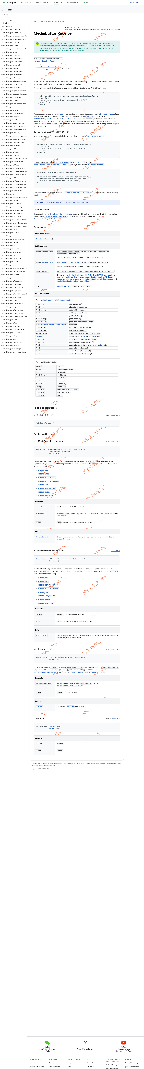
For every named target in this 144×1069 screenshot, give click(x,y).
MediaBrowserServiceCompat (68, 119)
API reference (8, 10)
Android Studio (134, 2)
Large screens (72, 1063)
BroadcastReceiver (49, 61)
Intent (104, 271)
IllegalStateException (50, 124)
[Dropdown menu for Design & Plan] (48, 2)
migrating (60, 48)
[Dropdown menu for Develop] (62, 2)
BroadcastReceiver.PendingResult (54, 325)
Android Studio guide (113, 1065)
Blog (87, 2)
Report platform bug (131, 1063)
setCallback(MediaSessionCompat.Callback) (74, 281)
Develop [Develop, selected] (56, 2)
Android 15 (90, 1063)
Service (60, 114)
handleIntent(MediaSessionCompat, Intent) (51, 165)
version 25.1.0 (115, 441)
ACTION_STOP (43, 485)
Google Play (71, 2)
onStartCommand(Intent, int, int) (70, 162)
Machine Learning (54, 1066)
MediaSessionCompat (106, 114)
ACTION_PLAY (43, 470)
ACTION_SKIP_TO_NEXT (46, 478)
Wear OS (70, 1066)
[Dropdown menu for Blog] (91, 2)
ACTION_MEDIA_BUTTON (42, 119)
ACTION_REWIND (44, 492)
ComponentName (103, 252)
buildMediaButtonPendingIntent (69, 252)
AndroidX (53, 46)
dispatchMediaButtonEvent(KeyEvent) (99, 277)
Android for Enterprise (37, 1066)
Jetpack (70, 46)
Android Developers (39, 21)
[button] (13, 29)
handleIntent (62, 271)
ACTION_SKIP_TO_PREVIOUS (48, 481)
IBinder (39, 336)
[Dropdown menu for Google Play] (78, 2)
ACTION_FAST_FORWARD (46, 488)
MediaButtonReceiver (44, 239)
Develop (50, 21)
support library (69, 43)
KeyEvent (37, 195)
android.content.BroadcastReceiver (48, 67)
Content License (85, 763)
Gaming (51, 1063)
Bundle (43, 322)
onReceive (61, 286)
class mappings (79, 50)
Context (86, 252)
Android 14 (90, 1066)
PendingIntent (47, 252)
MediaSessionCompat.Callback (77, 193)
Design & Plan (41, 2)
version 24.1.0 (75, 27)
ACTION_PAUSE (43, 474)
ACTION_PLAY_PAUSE (45, 496)
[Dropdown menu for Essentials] (31, 2)
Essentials (24, 2)
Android (32, 1063)
